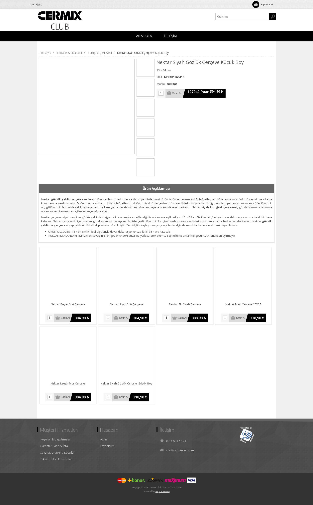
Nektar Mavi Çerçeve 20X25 (243, 304)
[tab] (156, 188)
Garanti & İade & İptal (54, 446)
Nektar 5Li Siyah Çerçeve (185, 304)
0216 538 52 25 (176, 441)
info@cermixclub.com (180, 450)
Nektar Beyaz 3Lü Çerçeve (68, 304)
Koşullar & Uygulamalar (55, 439)
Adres (104, 439)
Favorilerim (107, 446)
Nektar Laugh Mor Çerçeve (68, 383)
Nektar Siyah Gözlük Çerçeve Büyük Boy (127, 383)
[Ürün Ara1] (242, 16)
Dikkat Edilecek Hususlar (56, 459)
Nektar (172, 84)
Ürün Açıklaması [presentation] (156, 188)
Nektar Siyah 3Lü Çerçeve (126, 304)
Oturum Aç (48, 4)
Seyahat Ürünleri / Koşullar (57, 452)
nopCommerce (163, 491)
